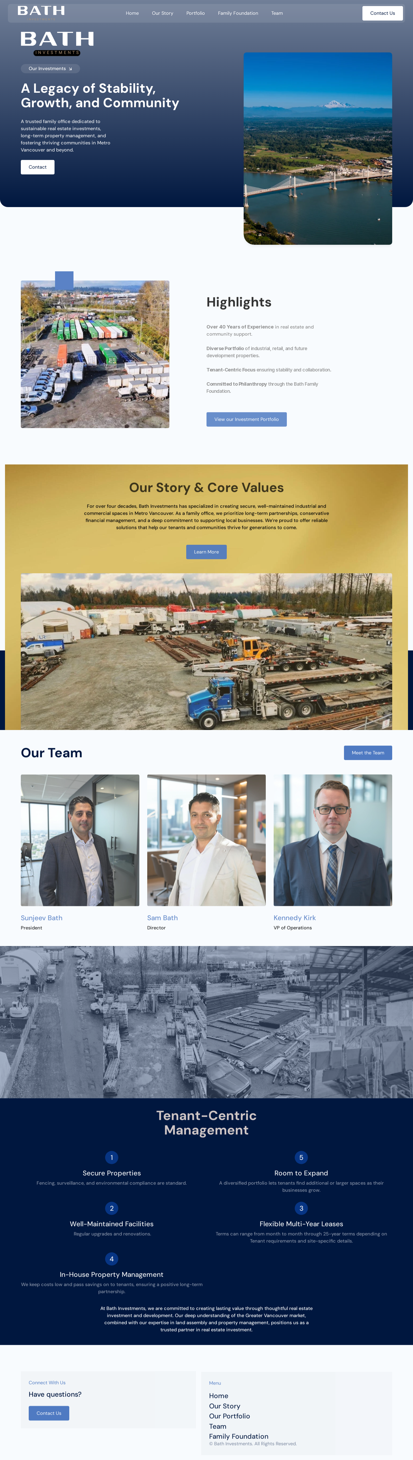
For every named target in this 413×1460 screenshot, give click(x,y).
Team (277, 13)
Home (132, 13)
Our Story (162, 13)
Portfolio (195, 13)
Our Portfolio (229, 1419)
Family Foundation (238, 13)
